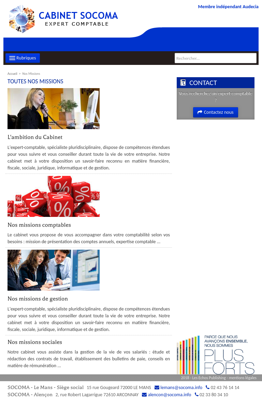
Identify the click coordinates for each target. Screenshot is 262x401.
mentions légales (243, 377)
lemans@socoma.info (181, 387)
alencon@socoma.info (169, 395)
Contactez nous (215, 112)
